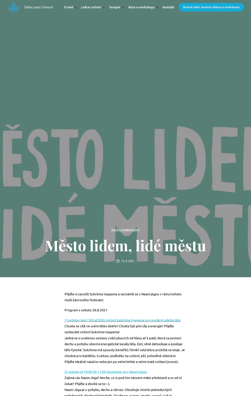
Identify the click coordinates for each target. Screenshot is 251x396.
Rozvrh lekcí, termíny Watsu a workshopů (211, 7)
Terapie (114, 7)
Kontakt (168, 7)
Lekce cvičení (91, 7)
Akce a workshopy (141, 7)
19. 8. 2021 (128, 261)
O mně (68, 7)
